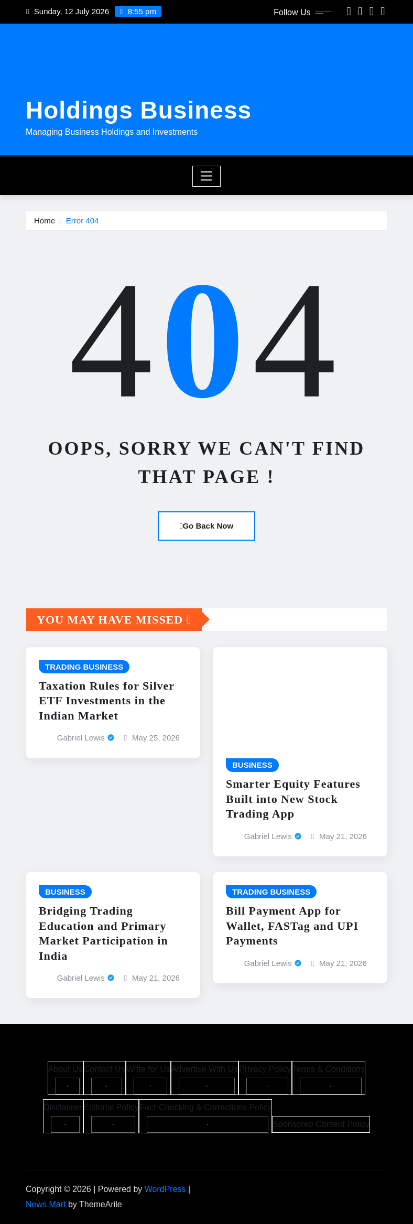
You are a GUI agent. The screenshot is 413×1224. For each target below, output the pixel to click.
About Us (65, 1069)
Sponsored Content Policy (321, 1124)
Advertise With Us (204, 1069)
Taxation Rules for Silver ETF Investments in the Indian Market (107, 700)
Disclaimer (63, 1107)
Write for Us (148, 1069)
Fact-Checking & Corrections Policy (205, 1107)
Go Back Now (206, 525)
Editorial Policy (111, 1107)
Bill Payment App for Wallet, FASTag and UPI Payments (292, 925)
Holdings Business (139, 110)
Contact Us (104, 1069)
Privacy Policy (265, 1069)
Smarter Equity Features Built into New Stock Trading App (293, 798)
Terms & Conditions (328, 1069)
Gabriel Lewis (81, 737)
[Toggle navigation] (206, 176)
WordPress (165, 1189)
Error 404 (82, 220)
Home (44, 220)
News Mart (46, 1204)
